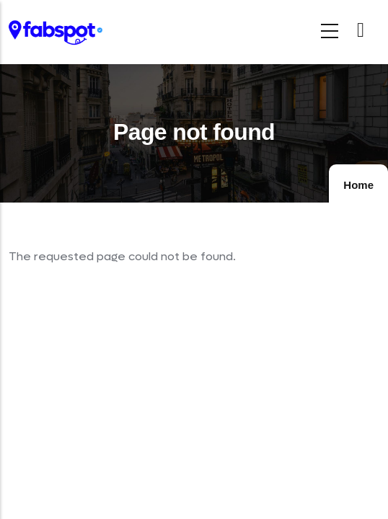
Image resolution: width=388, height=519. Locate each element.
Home (358, 185)
